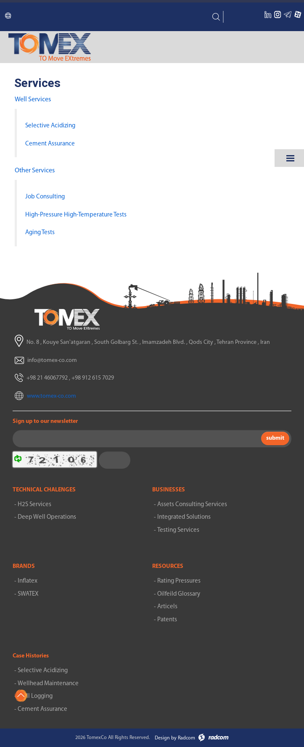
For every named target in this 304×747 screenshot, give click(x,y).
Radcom (186, 738)
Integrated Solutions (184, 517)
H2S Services (34, 505)
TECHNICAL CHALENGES (44, 490)
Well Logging (35, 696)
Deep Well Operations (47, 517)
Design (162, 738)
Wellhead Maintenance (48, 684)
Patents (167, 620)
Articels (167, 607)
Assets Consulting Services (192, 505)
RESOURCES (167, 566)
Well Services (33, 99)
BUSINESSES (168, 490)
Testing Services (178, 530)
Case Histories (31, 656)
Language (4, 17)
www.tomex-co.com (51, 396)
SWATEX (28, 594)
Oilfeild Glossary (178, 594)
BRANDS (24, 566)
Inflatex (27, 581)
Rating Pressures (179, 581)
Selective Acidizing (43, 671)
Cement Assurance (42, 709)
